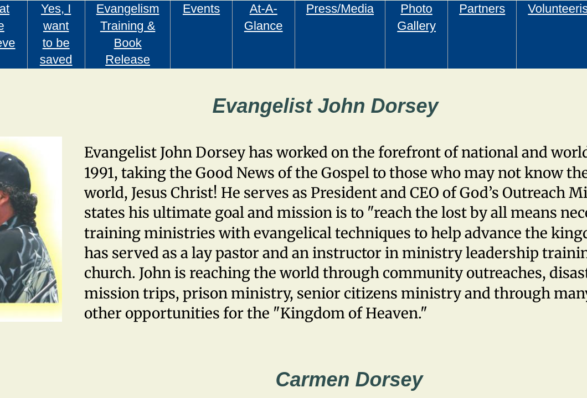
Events (201, 8)
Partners (482, 8)
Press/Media (340, 8)
